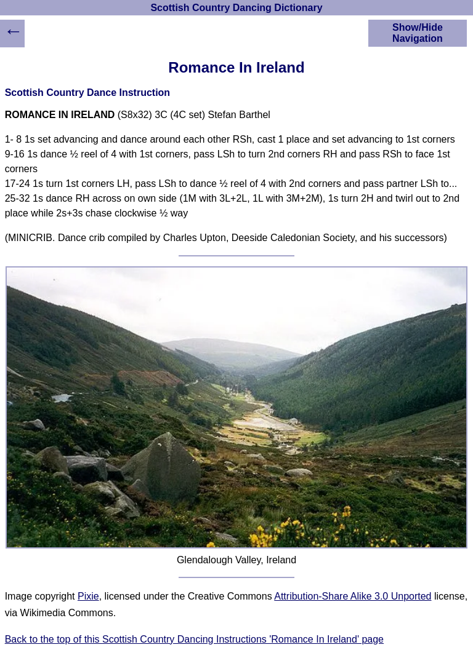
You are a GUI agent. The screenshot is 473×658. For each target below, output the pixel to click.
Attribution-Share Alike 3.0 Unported (352, 596)
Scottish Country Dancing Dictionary (236, 7)
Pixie (88, 596)
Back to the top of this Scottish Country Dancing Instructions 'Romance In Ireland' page (194, 639)
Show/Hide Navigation (417, 33)
